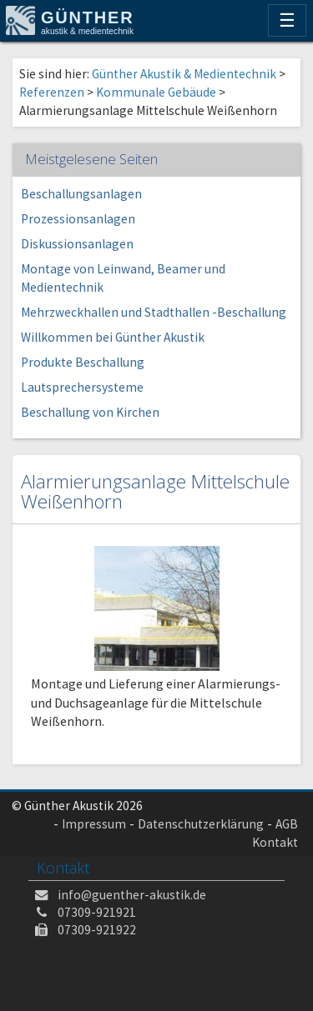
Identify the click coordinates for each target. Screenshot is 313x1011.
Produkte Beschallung (82, 362)
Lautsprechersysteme (82, 387)
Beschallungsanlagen (81, 194)
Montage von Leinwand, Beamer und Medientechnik (123, 278)
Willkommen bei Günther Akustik (112, 337)
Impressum (94, 824)
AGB (286, 824)
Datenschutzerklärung (201, 824)
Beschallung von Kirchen (90, 412)
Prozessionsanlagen (78, 219)
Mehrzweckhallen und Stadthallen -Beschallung (153, 312)
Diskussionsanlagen (77, 244)
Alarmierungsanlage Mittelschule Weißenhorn (155, 491)
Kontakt (275, 842)
